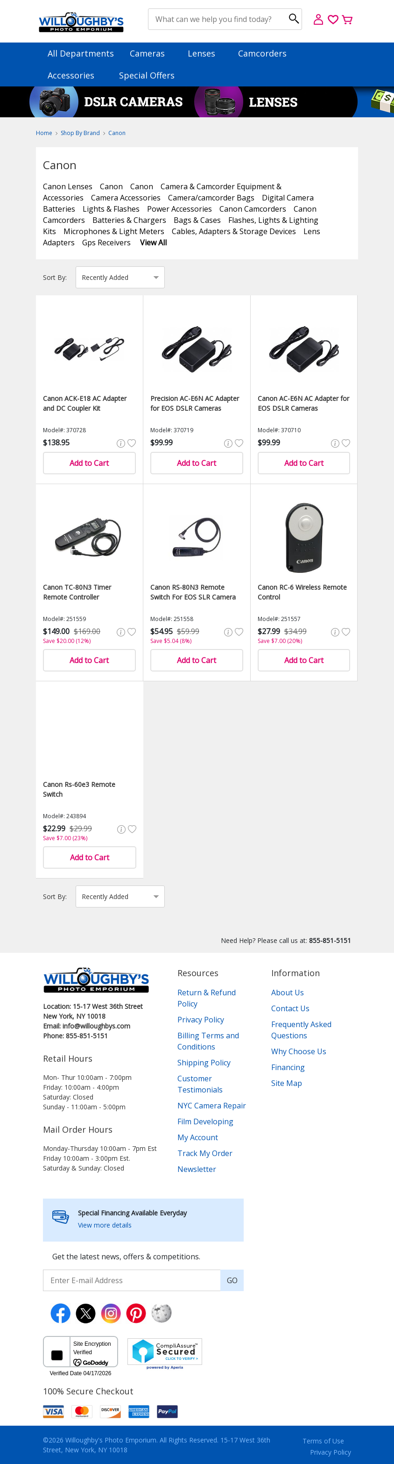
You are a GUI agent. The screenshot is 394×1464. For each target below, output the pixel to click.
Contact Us (290, 1008)
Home (44, 133)
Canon (117, 133)
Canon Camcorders (252, 209)
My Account (197, 1137)
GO (232, 1280)
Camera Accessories (126, 198)
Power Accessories (179, 209)
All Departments (81, 53)
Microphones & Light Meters (113, 231)
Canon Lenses (67, 186)
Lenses (206, 53)
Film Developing (205, 1121)
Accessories (75, 75)
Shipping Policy (204, 1062)
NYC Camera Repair (211, 1105)
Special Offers (147, 75)
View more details (105, 1225)
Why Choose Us (298, 1051)
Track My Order (204, 1153)
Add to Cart (89, 463)
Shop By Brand (80, 133)
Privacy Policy (200, 1019)
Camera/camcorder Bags (211, 198)
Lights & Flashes (111, 209)
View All (153, 242)
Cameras (152, 53)
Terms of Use (323, 1440)
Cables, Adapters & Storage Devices (234, 231)
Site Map (286, 1083)
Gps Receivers (106, 242)
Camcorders (267, 53)
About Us (287, 992)
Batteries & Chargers (129, 220)
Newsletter (196, 1169)
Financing (288, 1067)
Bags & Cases (197, 220)
